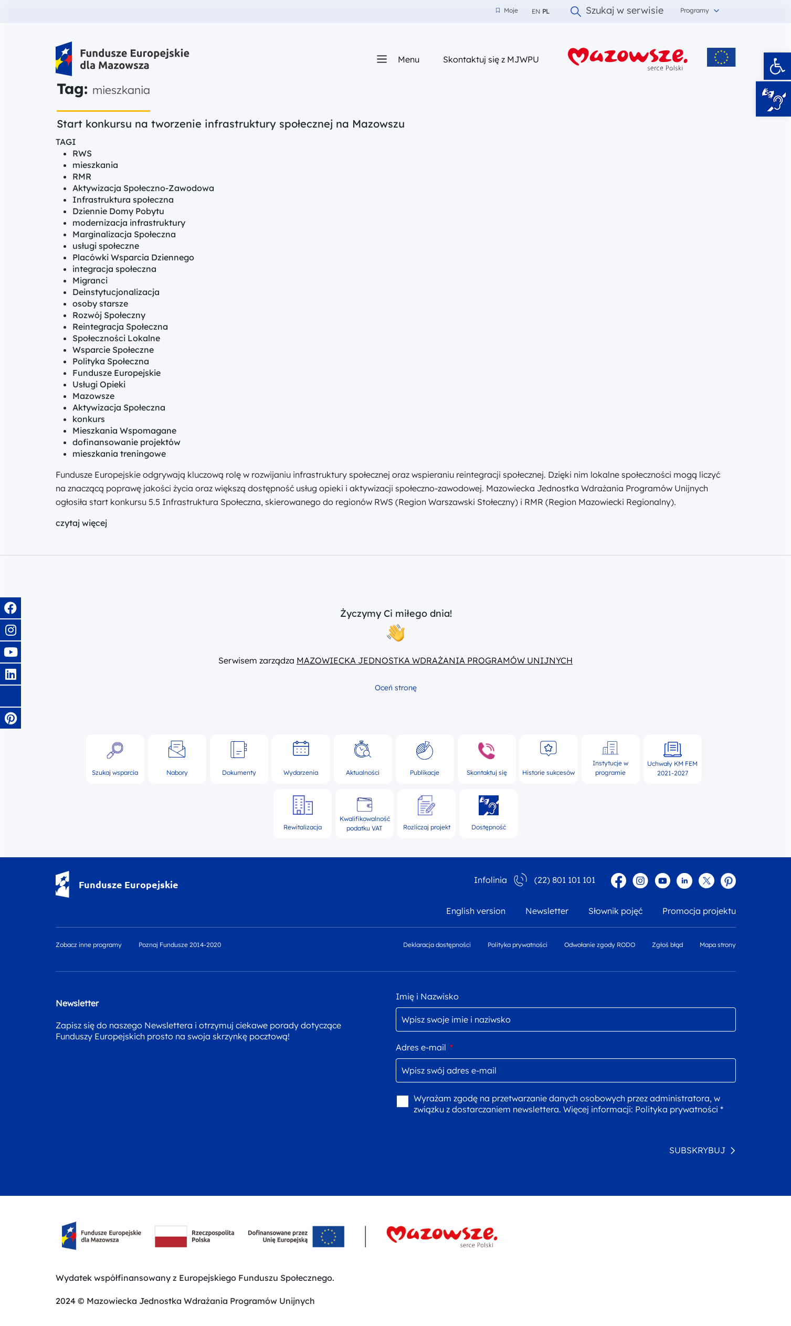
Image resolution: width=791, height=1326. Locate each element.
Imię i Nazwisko (427, 996)
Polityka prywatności (517, 945)
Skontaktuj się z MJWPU (491, 59)
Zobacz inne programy (89, 945)
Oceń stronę (396, 687)
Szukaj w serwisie (617, 11)
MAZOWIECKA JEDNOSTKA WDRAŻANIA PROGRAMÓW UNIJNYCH (435, 660)
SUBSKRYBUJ (697, 1150)
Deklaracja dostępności (437, 945)
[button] (777, 66)
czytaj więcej (81, 523)
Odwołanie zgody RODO (599, 945)
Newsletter (546, 911)
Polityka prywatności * (679, 1109)
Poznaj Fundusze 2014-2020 (180, 945)
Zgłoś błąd (667, 945)
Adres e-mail (424, 1047)
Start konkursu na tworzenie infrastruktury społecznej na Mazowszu (231, 123)
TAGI (66, 141)
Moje (507, 10)
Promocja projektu (699, 911)
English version (475, 911)
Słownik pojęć (615, 911)
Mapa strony (718, 945)
